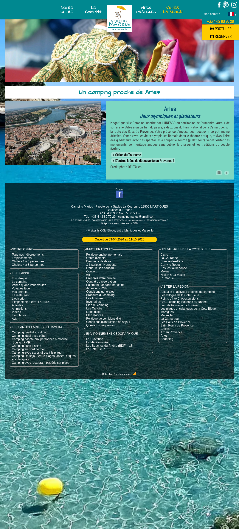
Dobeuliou (107, 374)
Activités (17, 305)
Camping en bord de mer (28, 349)
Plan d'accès (94, 315)
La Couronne (169, 258)
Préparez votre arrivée (101, 278)
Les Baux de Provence (176, 322)
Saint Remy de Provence (177, 325)
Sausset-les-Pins (172, 261)
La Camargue (170, 318)
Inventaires (93, 301)
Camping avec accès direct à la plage (37, 352)
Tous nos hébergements (28, 254)
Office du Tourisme (128, 155)
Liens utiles (93, 311)
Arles (164, 335)
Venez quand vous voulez (29, 285)
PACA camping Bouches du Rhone (184, 301)
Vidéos (16, 312)
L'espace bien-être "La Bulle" (31, 301)
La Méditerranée (97, 342)
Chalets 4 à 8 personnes (28, 264)
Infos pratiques (146, 10)
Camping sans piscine (26, 345)
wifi (88, 274)
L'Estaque (167, 278)
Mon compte (212, 14)
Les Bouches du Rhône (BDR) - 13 (109, 345)
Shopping (167, 339)
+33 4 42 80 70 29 (220, 21)
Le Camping (93, 10)
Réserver (221, 36)
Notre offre (66, 10)
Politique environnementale (104, 254)
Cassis (165, 328)
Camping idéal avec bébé (29, 335)
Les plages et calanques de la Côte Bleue (188, 308)
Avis (15, 318)
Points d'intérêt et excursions (180, 298)
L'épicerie (18, 298)
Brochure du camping (100, 295)
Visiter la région (172, 10)
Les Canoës (94, 308)
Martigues (167, 312)
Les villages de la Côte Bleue (180, 295)
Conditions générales (100, 291)
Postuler (221, 28)
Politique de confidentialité (103, 318)
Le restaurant (21, 295)
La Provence (94, 339)
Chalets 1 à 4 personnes (28, 261)
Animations (19, 308)
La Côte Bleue (95, 349)
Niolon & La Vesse (173, 274)
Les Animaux (94, 298)
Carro (164, 254)
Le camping (19, 281)
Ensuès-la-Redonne (174, 268)
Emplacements (22, 258)
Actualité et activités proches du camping (188, 291)
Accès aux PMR (97, 288)
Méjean (165, 271)
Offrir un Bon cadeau (100, 268)
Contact (91, 271)
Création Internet (125, 374)
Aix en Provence (171, 332)
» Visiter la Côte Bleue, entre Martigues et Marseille (119, 230)
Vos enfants (20, 291)
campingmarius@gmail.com (136, 216)
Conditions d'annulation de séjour (108, 321)
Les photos (19, 315)
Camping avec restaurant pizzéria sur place (40, 362)
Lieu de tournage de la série (179, 305)
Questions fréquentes (100, 325)
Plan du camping (97, 305)
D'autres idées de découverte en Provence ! (144, 160)
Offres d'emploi (96, 258)
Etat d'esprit (20, 278)
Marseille (167, 315)
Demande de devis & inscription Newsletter (101, 263)
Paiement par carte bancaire (105, 284)
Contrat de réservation (101, 281)
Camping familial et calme (29, 332)
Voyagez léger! (22, 288)
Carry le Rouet (170, 264)
